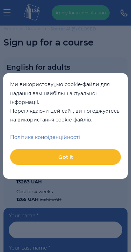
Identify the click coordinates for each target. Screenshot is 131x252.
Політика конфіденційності (45, 137)
